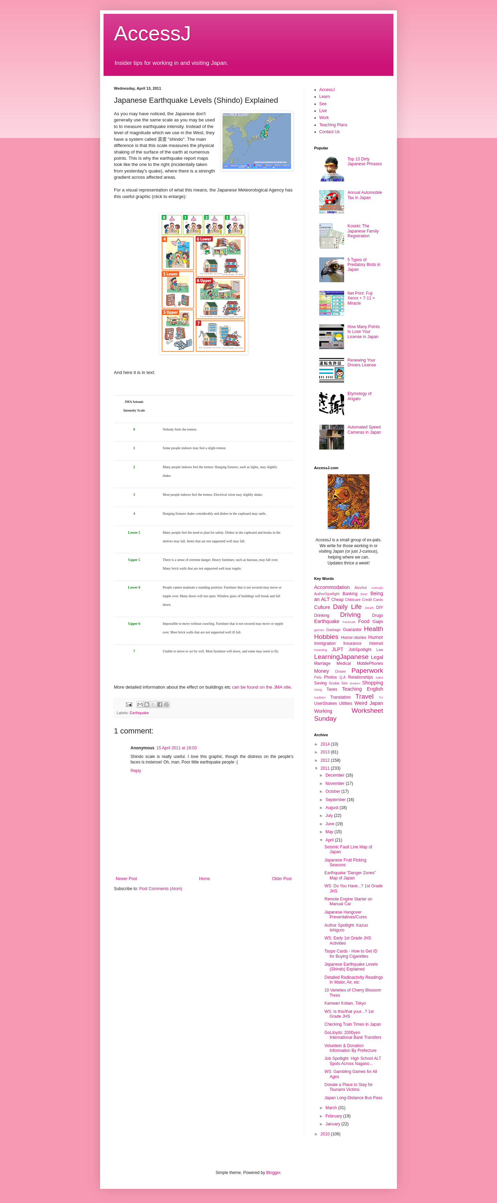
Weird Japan (368, 703)
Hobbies (326, 636)
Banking (349, 593)
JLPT (337, 649)
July (329, 815)
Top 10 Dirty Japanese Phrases (365, 161)
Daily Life (347, 606)
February (334, 1116)
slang (318, 689)
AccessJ (152, 33)
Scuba (334, 683)
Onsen (340, 671)
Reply (135, 770)
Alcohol (360, 587)
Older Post (282, 878)
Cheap (337, 599)
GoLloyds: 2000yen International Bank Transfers (352, 1035)
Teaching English (362, 689)
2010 (326, 1134)
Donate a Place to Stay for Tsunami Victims (348, 1087)
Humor (375, 637)
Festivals (348, 622)
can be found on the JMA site (261, 687)
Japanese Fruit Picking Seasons (345, 862)
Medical (344, 663)
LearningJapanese (341, 656)
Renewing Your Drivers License (362, 362)
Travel (364, 696)
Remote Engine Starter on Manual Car (348, 901)
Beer (364, 594)
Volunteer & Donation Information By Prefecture (350, 1048)
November (335, 783)
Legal (377, 657)
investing (320, 650)
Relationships (360, 677)
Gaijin (377, 621)
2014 (326, 744)
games (319, 630)
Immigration (325, 643)
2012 (326, 760)
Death (369, 608)
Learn (324, 96)
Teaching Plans (333, 124)
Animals (377, 588)
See (323, 103)
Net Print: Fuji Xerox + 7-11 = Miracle (361, 298)
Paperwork (367, 670)
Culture (322, 607)
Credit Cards (372, 600)
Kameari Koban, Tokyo (345, 1003)
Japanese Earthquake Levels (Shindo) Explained (351, 967)
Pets (318, 677)
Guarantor (352, 629)
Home (204, 878)
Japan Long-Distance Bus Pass (353, 1097)
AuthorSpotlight (327, 594)
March (331, 1107)
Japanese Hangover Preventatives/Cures (345, 914)
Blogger (273, 1172)
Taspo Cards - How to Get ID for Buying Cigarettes (350, 953)
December (335, 775)
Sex (344, 683)
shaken (355, 683)
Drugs (377, 615)
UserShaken (325, 703)
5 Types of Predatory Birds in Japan (364, 264)
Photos (330, 677)
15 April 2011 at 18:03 (176, 748)
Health (373, 628)
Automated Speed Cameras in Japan (364, 429)
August (332, 807)
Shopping (372, 683)
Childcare (353, 600)
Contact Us (329, 131)
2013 (326, 752)
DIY (379, 607)
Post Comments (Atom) (160, 888)
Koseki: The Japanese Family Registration (363, 231)
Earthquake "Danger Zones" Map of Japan (350, 875)
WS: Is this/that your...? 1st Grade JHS (349, 1014)
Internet (376, 643)
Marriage (322, 663)
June (330, 823)
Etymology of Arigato (359, 396)
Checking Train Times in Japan (352, 1024)
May (329, 831)
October (333, 791)
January (333, 1124)
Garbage (333, 630)
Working (323, 711)
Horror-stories (353, 637)
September (336, 799)
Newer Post (126, 878)
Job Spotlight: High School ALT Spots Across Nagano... (352, 1061)
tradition (320, 697)
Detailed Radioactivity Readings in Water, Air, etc (353, 980)
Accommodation (332, 587)
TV (381, 697)
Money (321, 671)
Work (324, 117)
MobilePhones (370, 663)
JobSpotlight (360, 649)
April (330, 840)
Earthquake (139, 713)
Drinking (321, 615)
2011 (326, 768)
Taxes (332, 689)
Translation (340, 697)
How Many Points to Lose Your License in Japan (364, 331)
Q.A (342, 677)
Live (323, 110)
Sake (379, 677)
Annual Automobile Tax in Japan (365, 195)
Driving (350, 614)
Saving (320, 683)
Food (364, 621)
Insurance (352, 643)
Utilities (345, 703)
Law (379, 650)
